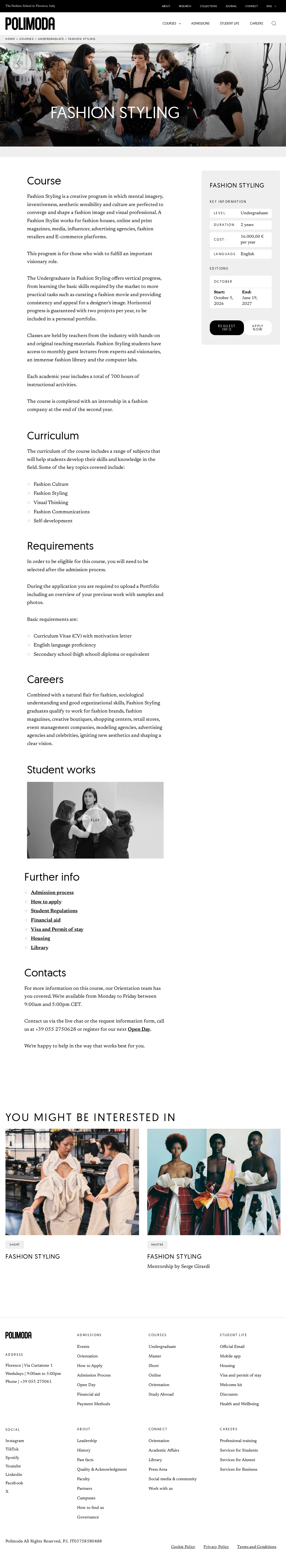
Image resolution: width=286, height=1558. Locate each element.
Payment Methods (93, 1404)
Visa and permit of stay (240, 1376)
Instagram (14, 1441)
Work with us (161, 1489)
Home (10, 39)
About (84, 1429)
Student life (233, 1335)
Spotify (12, 1458)
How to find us (90, 1508)
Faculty (83, 1479)
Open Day (139, 1029)
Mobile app (230, 1356)
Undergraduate (51, 39)
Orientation (87, 1356)
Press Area (158, 1470)
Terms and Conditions (256, 1547)
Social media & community (173, 1479)
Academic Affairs (164, 1451)
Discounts (229, 1395)
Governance (88, 1517)
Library (39, 948)
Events (83, 1347)
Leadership (87, 1441)
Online (155, 1376)
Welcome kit (231, 1385)
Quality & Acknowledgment (102, 1470)
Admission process (52, 892)
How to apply (46, 902)
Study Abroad (161, 1395)
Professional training (238, 1441)
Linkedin (13, 1475)
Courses (26, 39)
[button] (274, 6)
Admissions (89, 1335)
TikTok (12, 1449)
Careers (229, 1429)
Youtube (13, 1466)
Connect (158, 1429)
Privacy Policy (216, 1547)
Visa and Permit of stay (57, 929)
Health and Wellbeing (239, 1404)
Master (155, 1356)
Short (154, 1366)
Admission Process (94, 1376)
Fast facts (85, 1460)
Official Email (232, 1347)
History (83, 1451)
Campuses (86, 1498)
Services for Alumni (237, 1460)
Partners (84, 1489)
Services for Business (238, 1470)
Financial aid (46, 920)
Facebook (14, 1483)
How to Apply (89, 1366)
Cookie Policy (183, 1547)
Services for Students (239, 1451)
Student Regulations (54, 911)
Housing (40, 938)
